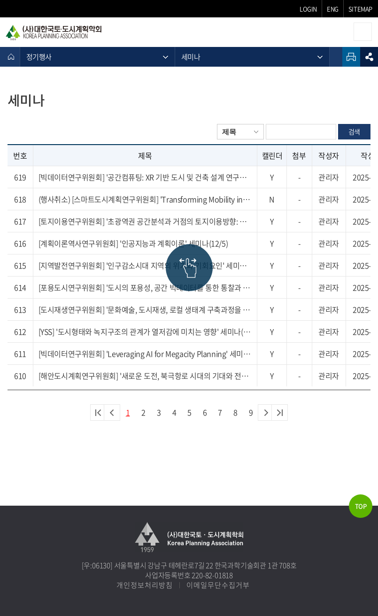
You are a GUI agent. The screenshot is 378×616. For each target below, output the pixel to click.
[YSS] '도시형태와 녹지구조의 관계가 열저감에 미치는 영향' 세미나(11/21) (145, 331)
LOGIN (308, 8)
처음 (98, 412)
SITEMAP (360, 8)
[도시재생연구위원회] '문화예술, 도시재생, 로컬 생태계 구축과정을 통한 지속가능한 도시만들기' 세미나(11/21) (145, 309)
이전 (112, 412)
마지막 (279, 412)
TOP (361, 505)
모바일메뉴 (363, 32)
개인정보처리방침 (144, 585)
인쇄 (351, 57)
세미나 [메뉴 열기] (190, 57)
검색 (354, 131)
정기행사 (38, 57)
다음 (266, 412)
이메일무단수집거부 (218, 585)
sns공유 (369, 57)
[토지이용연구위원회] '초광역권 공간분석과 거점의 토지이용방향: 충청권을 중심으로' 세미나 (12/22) (145, 221)
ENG (333, 8)
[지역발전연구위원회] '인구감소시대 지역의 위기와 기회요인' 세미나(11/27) (145, 265)
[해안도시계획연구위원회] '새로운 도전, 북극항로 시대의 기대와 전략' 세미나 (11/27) (145, 375)
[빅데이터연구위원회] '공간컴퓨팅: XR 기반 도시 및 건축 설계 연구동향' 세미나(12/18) (145, 177)
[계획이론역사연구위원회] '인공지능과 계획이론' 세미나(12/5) (133, 243)
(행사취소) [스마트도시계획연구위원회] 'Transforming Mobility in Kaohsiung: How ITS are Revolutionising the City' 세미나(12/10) (145, 199)
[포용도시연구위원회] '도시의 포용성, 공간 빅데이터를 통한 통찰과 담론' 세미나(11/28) (145, 287)
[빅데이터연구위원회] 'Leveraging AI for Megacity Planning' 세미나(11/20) (145, 353)
